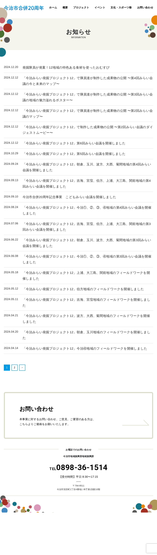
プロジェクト (81, 7)
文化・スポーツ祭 (121, 7)
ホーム (53, 7)
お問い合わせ (145, 7)
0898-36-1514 (78, 467)
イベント (99, 7)
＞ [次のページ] (22, 368)
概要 (65, 7)
